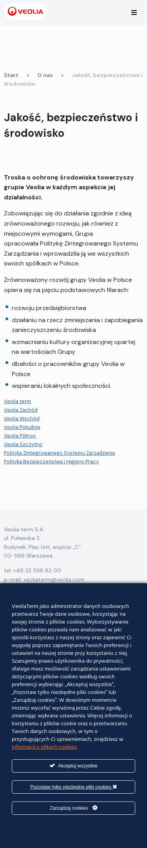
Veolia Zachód (21, 410)
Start (11, 75)
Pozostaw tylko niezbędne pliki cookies (73, 787)
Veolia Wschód (22, 418)
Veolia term (17, 401)
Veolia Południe (22, 427)
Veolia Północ (20, 435)
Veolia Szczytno (23, 444)
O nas (45, 75)
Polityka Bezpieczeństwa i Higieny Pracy (51, 461)
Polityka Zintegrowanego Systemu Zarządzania (59, 453)
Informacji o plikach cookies (44, 747)
